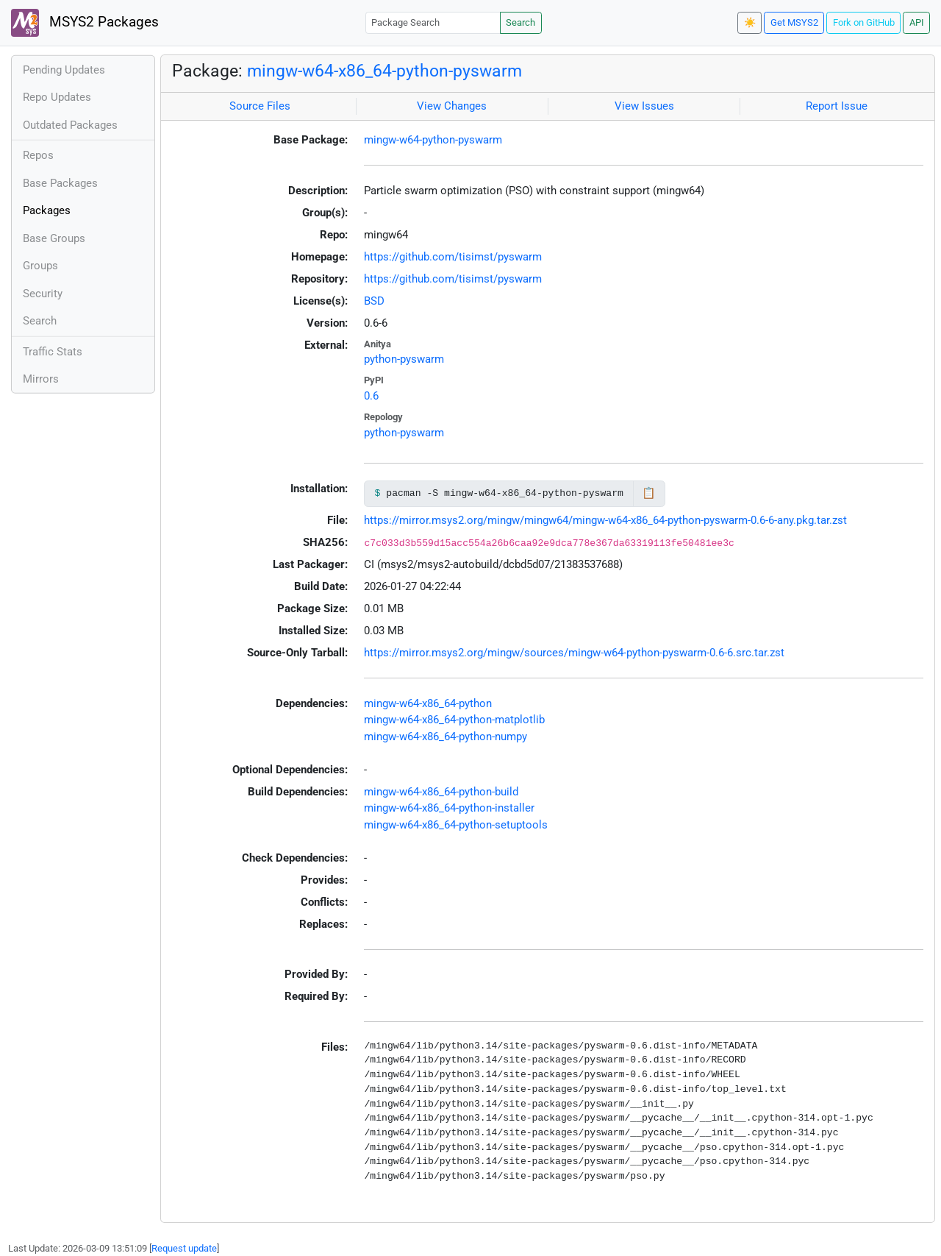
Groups (40, 265)
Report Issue (836, 106)
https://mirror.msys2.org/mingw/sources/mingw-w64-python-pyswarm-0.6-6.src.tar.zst (574, 652)
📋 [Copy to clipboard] (649, 493)
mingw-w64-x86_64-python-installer (449, 808)
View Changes (452, 106)
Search (520, 22)
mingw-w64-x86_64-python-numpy (445, 736)
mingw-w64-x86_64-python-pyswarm (384, 70)
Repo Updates (57, 97)
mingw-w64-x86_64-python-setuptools (456, 824)
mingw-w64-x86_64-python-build (441, 791)
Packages (47, 210)
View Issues (644, 106)
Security (42, 293)
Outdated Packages (70, 125)
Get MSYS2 (794, 22)
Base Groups (54, 238)
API (916, 22)
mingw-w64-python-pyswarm (433, 139)
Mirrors (41, 379)
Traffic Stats (52, 351)
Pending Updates (64, 70)
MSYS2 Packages (85, 23)
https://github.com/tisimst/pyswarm (453, 256)
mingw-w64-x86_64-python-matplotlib (454, 719)
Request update (184, 1248)
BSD (374, 301)
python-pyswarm (404, 359)
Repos (38, 155)
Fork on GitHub (864, 22)
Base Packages (60, 183)
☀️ (750, 22)
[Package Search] (433, 22)
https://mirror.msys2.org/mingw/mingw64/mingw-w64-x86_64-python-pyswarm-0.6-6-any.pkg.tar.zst (605, 520)
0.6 (371, 395)
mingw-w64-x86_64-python (428, 703)
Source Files (259, 106)
